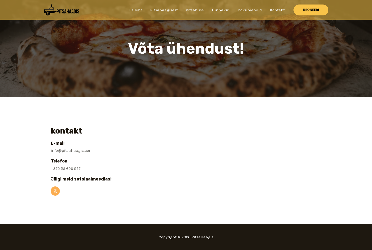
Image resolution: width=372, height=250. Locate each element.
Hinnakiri (221, 10)
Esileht (135, 10)
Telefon (59, 161)
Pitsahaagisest (164, 10)
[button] (310, 10)
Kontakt (277, 10)
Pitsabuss (195, 10)
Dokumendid (250, 10)
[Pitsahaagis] (61, 9)
